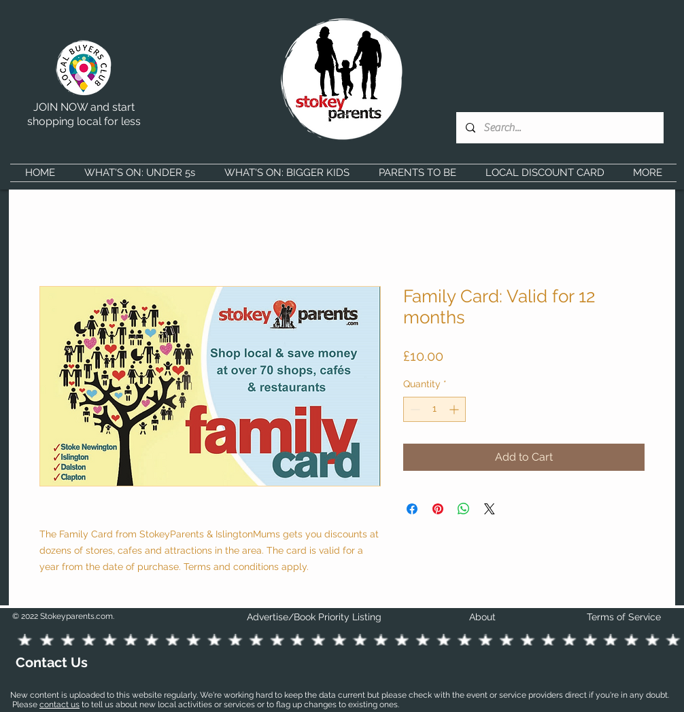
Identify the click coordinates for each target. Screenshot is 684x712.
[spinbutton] (434, 409)
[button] (139, 172)
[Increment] (455, 409)
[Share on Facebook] (412, 509)
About (482, 616)
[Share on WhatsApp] (464, 509)
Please (25, 704)
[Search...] (559, 127)
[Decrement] (413, 409)
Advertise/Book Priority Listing (314, 616)
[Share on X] (489, 509)
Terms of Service (624, 616)
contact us (59, 704)
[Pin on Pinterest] (438, 509)
